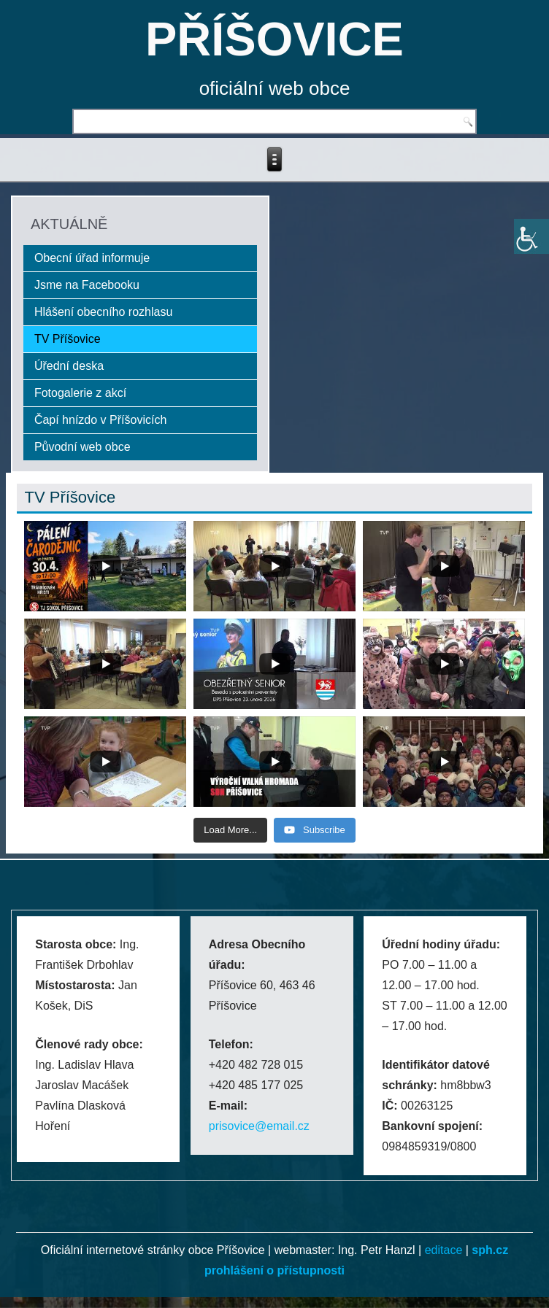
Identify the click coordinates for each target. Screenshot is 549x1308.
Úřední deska (69, 366)
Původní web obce (82, 447)
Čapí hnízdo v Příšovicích (100, 420)
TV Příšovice (67, 339)
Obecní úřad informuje (92, 258)
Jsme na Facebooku (86, 285)
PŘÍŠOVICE (274, 39)
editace (444, 1250)
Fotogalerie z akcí (80, 393)
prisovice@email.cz (259, 1126)
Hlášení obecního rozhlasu (103, 312)
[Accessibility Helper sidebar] (531, 236)
